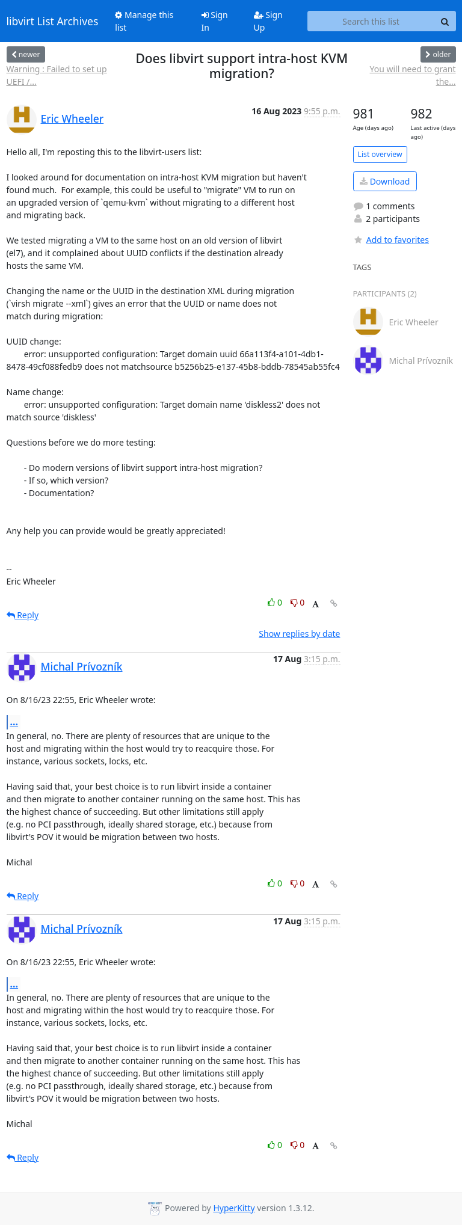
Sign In (215, 21)
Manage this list (144, 21)
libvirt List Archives (53, 21)
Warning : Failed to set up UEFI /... (57, 75)
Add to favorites (391, 239)
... (14, 721)
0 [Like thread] (276, 602)
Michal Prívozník (82, 666)
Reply (23, 615)
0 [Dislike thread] (298, 602)
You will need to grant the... (413, 75)
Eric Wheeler (72, 118)
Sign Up (268, 21)
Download (385, 181)
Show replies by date (299, 633)
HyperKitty (233, 1208)
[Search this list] (371, 21)
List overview (380, 154)
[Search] (445, 21)
